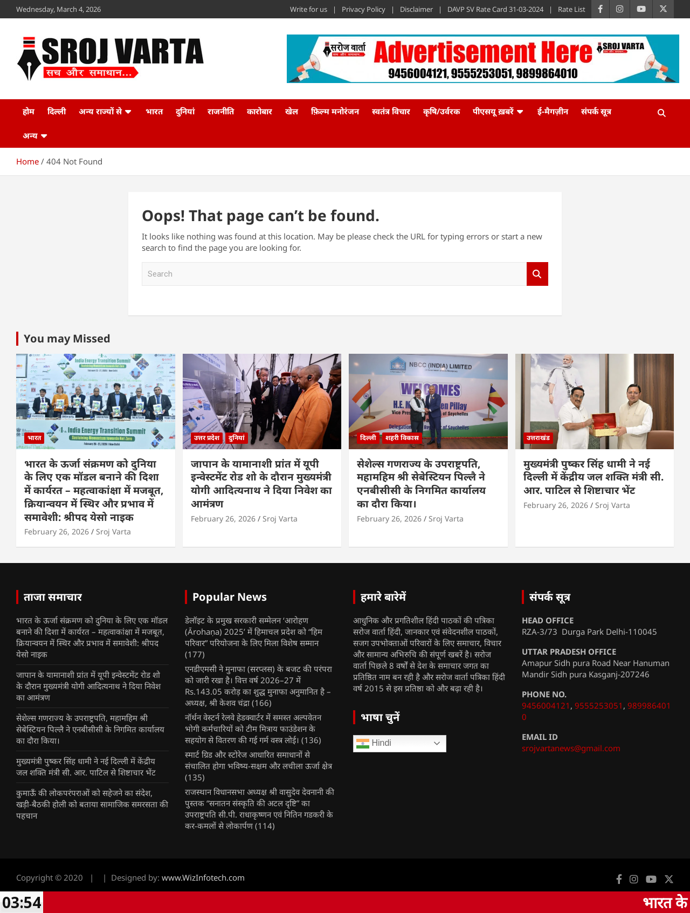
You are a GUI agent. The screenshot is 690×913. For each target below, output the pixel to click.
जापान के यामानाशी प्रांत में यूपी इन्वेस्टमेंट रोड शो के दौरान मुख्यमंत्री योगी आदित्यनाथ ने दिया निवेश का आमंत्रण (261, 484)
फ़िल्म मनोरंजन (335, 111)
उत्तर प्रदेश (206, 437)
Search (537, 274)
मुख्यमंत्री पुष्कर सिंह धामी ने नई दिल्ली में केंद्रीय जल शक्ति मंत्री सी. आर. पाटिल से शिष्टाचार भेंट (593, 477)
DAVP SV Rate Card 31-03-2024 (495, 9)
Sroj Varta (113, 531)
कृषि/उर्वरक (441, 111)
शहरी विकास (402, 437)
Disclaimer (416, 9)
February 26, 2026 (56, 531)
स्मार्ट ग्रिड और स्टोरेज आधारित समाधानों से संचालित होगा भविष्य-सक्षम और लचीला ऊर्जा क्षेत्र (258, 760)
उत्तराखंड (538, 437)
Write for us (308, 9)
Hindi (373, 743)
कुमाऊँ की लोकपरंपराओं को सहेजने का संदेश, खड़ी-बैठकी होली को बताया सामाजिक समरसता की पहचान (92, 804)
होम (28, 111)
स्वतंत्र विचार (391, 111)
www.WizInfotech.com (203, 877)
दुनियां (185, 111)
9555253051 (599, 705)
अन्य (30, 135)
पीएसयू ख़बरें (493, 111)
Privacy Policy (363, 9)
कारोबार (259, 111)
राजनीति (221, 111)
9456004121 (546, 705)
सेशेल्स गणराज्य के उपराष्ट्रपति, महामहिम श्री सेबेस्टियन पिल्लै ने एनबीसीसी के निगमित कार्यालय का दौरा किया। (421, 484)
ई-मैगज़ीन (552, 111)
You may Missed (67, 338)
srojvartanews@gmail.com (571, 748)
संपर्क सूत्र (596, 111)
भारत (154, 111)
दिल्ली (56, 111)
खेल (291, 111)
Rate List (571, 9)
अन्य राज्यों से (100, 111)
